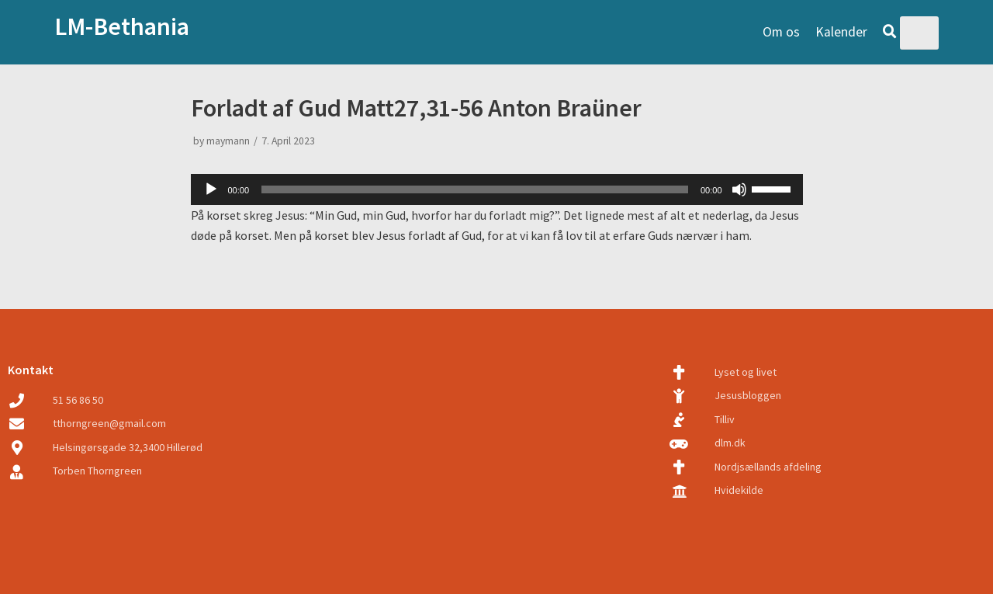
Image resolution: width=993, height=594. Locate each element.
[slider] (474, 189)
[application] (497, 189)
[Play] (211, 189)
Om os (781, 31)
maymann (228, 141)
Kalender (841, 31)
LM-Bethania (121, 26)
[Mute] (739, 189)
